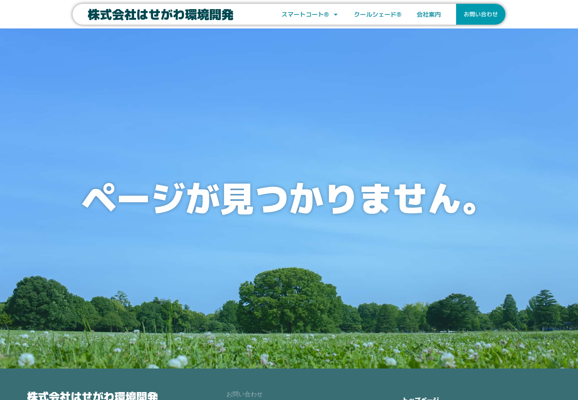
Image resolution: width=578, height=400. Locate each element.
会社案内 (429, 14)
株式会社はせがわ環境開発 (161, 14)
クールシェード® (377, 14)
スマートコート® (310, 14)
